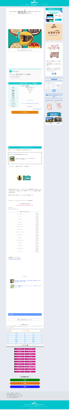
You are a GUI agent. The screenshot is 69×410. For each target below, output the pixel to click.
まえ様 (46, 100)
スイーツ (19, 349)
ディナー (19, 361)
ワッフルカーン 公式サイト (30, 100)
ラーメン (30, 361)
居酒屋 (59, 85)
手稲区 (33, 342)
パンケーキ (20, 356)
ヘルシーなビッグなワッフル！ (15, 76)
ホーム (22, 407)
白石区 (33, 338)
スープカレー (30, 364)
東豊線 (25, 387)
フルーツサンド (30, 369)
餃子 (30, 372)
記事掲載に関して (37, 407)
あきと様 (56, 100)
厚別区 (16, 340)
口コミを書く (11, 314)
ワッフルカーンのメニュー (15, 77)
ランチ (19, 359)
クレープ (30, 354)
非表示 (17, 71)
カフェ (30, 356)
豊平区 (33, 340)
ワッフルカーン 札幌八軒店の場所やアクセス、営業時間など (20, 74)
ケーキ (30, 349)
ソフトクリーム (30, 351)
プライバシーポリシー (44, 407)
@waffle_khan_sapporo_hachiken (15, 258)
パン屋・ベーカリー (19, 367)
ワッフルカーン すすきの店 (13, 154)
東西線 (25, 384)
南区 (16, 338)
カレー (19, 364)
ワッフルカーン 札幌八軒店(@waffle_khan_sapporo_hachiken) (30, 103)
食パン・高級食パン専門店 (30, 367)
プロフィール (26, 407)
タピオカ (19, 351)
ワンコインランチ (30, 359)
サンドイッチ (19, 369)
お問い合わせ (31, 407)
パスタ (19, 372)
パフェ (19, 354)
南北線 (25, 380)
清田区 (16, 342)
